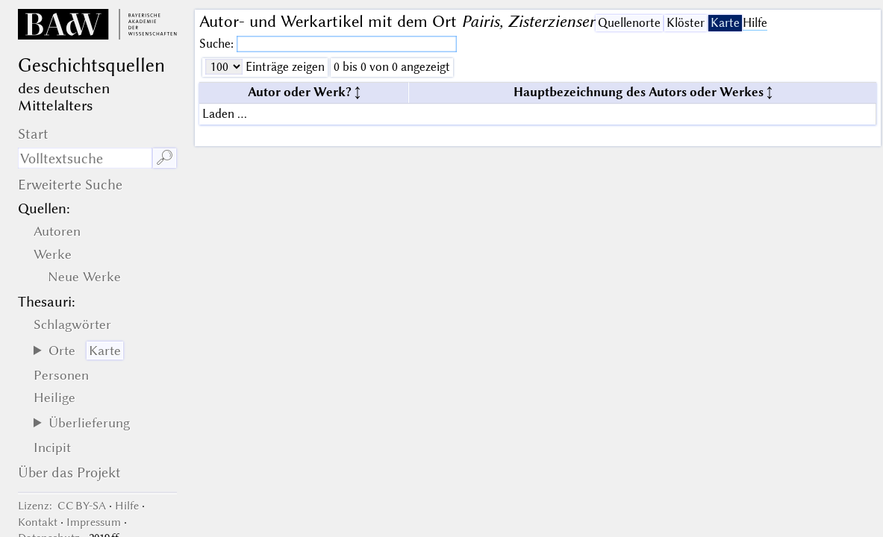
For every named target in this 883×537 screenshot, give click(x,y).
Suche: (218, 44)
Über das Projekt (69, 472)
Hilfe (755, 23)
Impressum (93, 522)
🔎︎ (164, 157)
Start (33, 133)
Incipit (52, 447)
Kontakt (37, 522)
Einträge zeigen (284, 67)
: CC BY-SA (62, 505)
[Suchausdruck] (85, 158)
